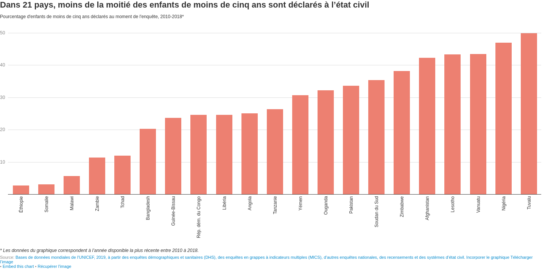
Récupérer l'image (54, 266)
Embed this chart (18, 266)
